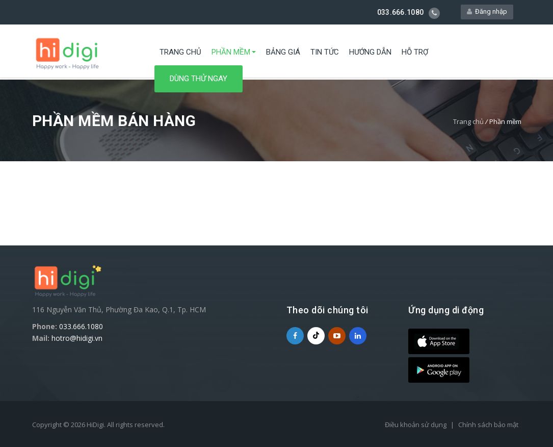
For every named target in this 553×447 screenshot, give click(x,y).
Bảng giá (283, 53)
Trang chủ (180, 53)
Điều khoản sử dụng (415, 424)
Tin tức (324, 53)
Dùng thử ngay (198, 80)
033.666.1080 (81, 326)
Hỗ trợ (415, 53)
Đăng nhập (487, 12)
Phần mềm (231, 53)
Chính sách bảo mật (488, 424)
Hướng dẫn (370, 53)
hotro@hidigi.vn (76, 338)
